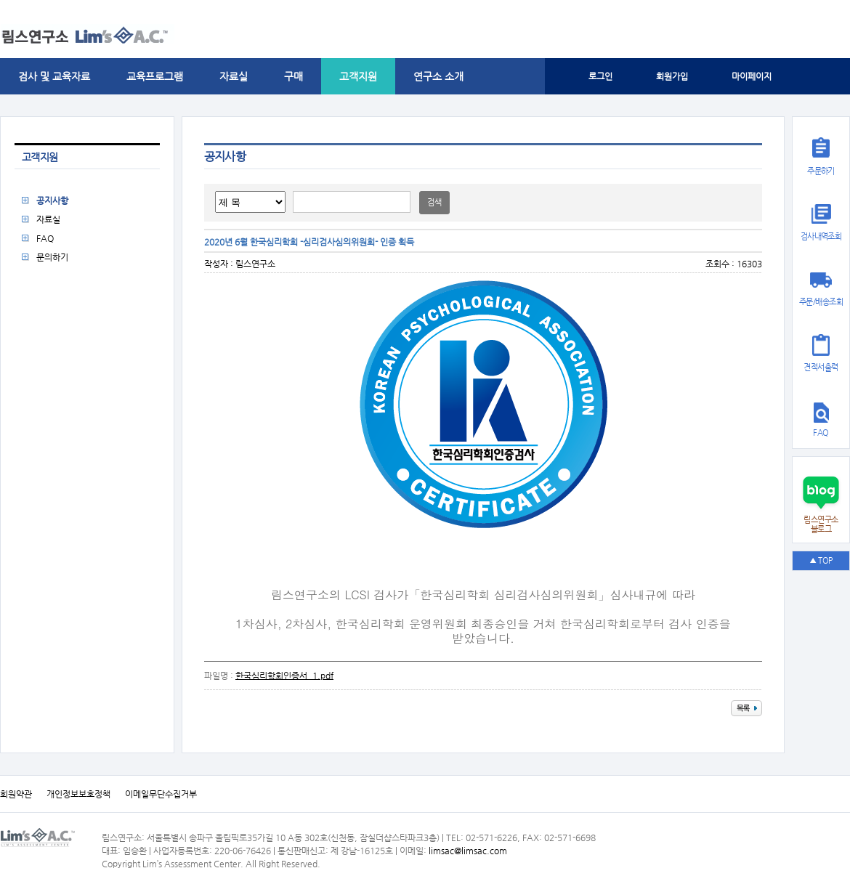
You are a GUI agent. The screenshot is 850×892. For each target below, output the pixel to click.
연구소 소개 (438, 76)
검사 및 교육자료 (54, 76)
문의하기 (52, 257)
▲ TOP (820, 560)
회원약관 (16, 794)
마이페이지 (752, 76)
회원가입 (672, 76)
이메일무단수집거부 (161, 794)
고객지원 (358, 76)
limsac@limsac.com (468, 851)
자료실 (233, 76)
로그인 (600, 76)
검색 (434, 202)
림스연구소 (255, 264)
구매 (293, 76)
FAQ (45, 238)
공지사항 (52, 200)
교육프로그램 (154, 76)
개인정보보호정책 (78, 794)
